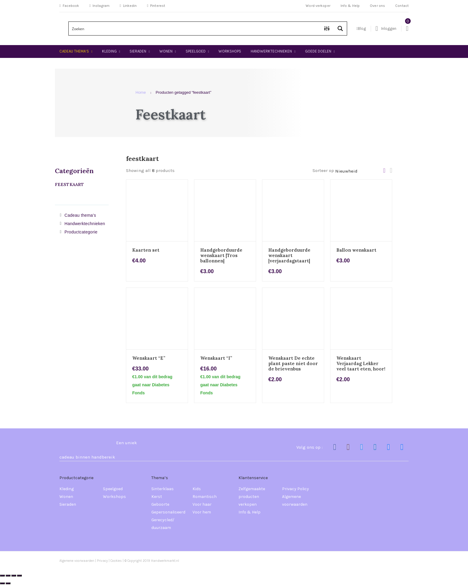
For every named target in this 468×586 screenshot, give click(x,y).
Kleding (109, 51)
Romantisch (205, 496)
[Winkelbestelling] (359, 171)
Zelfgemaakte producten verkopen (251, 496)
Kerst (156, 496)
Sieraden (138, 51)
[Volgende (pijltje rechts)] (8, 583)
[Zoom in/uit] (2, 575)
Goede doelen (318, 51)
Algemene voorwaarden (294, 500)
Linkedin (128, 6)
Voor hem (202, 512)
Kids (197, 488)
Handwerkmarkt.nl (165, 561)
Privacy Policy (295, 488)
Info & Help (350, 6)
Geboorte (160, 504)
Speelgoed (196, 51)
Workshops (229, 51)
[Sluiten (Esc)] (19, 575)
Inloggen (385, 29)
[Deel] (13, 575)
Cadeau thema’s (74, 51)
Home (141, 92)
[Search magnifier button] (340, 28)
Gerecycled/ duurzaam (162, 523)
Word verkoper (318, 6)
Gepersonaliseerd (168, 512)
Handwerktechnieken (271, 51)
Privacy (102, 561)
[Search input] (194, 28)
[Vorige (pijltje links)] (2, 583)
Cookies (116, 561)
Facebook (69, 6)
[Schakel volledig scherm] (8, 575)
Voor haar (202, 504)
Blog (361, 28)
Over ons (377, 6)
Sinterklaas (162, 488)
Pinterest (156, 6)
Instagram (99, 6)
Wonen (166, 51)
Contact (402, 6)
